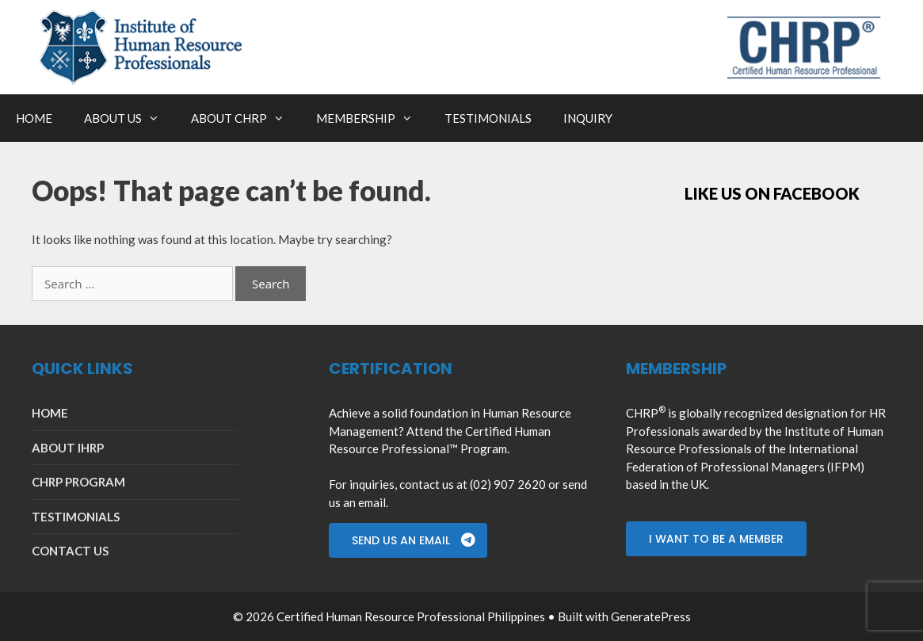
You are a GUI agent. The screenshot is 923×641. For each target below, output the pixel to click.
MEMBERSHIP (372, 118)
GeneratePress (651, 616)
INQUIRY (587, 118)
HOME (34, 118)
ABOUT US (129, 118)
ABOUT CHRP (245, 118)
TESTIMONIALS (488, 118)
